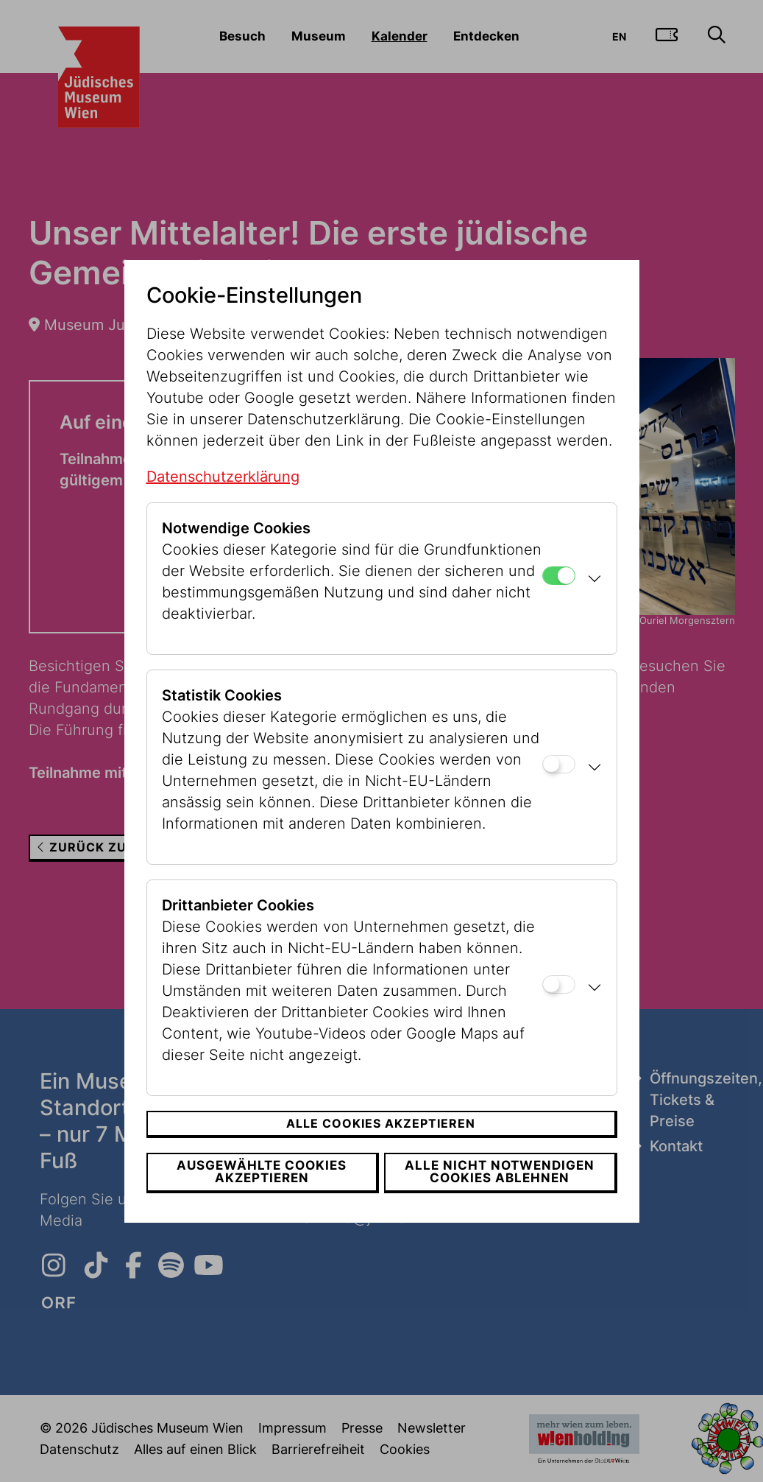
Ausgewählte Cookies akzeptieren (261, 1171)
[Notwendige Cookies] (558, 575)
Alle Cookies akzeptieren (380, 1123)
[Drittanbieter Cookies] (558, 984)
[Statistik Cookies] (558, 764)
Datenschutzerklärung (222, 476)
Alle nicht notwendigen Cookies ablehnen (501, 1171)
